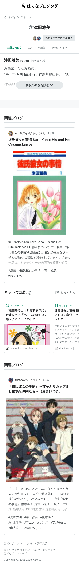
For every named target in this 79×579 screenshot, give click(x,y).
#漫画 (12, 270)
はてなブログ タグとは (17, 550)
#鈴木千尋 (15, 522)
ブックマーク (14, 305)
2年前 (51, 133)
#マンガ (42, 522)
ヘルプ (36, 550)
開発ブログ (49, 550)
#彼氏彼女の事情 (30, 270)
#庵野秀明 (15, 517)
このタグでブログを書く (59, 38)
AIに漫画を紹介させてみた (30, 133)
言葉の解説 (14, 48)
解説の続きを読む (40, 85)
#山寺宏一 (15, 528)
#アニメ (29, 522)
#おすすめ (15, 276)
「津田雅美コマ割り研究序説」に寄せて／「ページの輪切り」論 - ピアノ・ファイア (26, 315)
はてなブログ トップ (17, 17)
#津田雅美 (50, 270)
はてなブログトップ (15, 553)
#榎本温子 (47, 517)
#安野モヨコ (58, 522)
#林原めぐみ (32, 528)
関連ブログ (59, 48)
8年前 (46, 380)
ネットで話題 (37, 48)
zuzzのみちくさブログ (28, 380)
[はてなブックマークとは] (29, 292)
